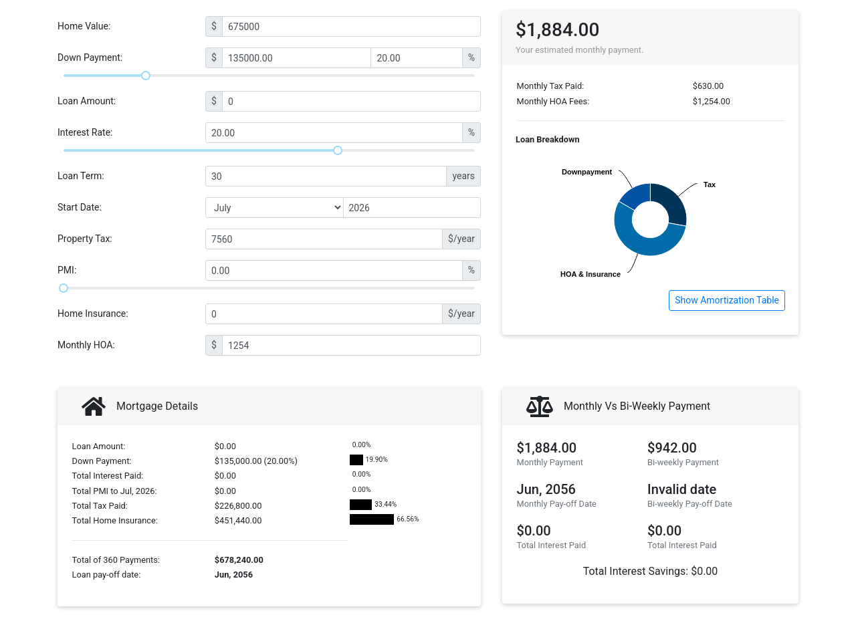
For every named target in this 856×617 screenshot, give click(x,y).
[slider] (145, 75)
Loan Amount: (87, 101)
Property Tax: (85, 238)
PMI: (67, 270)
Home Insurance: (93, 313)
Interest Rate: (85, 132)
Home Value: (84, 26)
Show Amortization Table (727, 300)
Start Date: (80, 207)
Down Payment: (90, 57)
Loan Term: (81, 175)
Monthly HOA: (86, 345)
